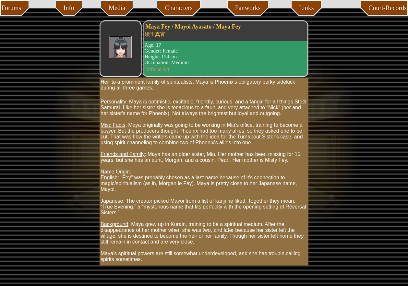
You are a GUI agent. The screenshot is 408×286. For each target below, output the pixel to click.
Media (117, 7)
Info (69, 7)
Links (306, 7)
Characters (179, 7)
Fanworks (248, 7)
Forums (11, 7)
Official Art (158, 69)
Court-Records (387, 7)
